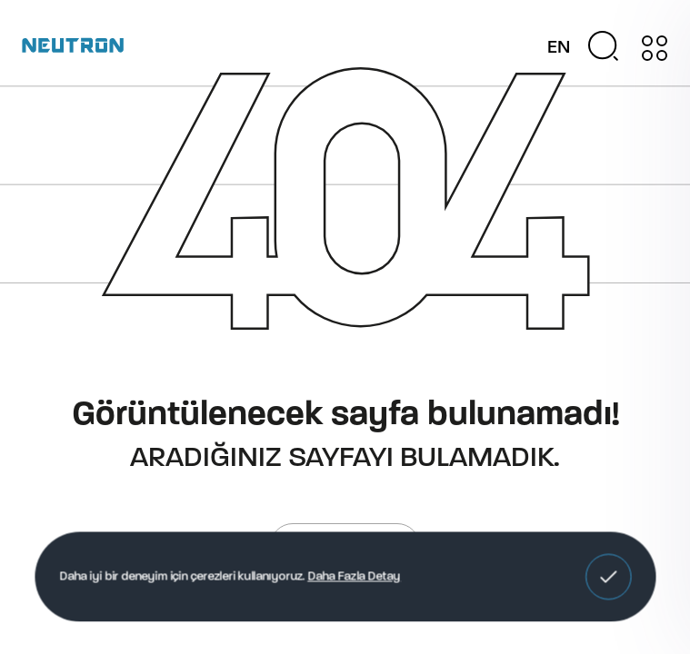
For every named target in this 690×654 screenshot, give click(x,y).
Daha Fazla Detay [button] (354, 576)
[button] (608, 577)
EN (558, 48)
